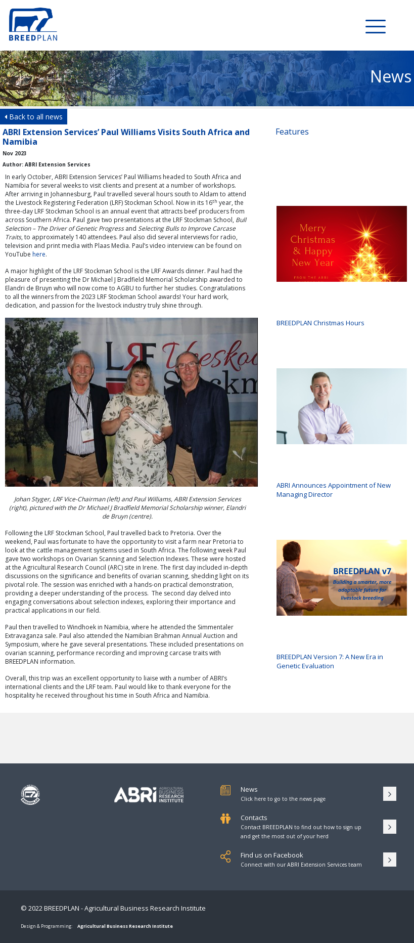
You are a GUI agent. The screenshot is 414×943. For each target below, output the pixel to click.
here (38, 254)
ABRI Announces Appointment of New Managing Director (342, 433)
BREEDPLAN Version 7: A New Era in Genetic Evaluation (342, 605)
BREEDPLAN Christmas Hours (342, 266)
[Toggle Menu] (375, 26)
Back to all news (34, 116)
